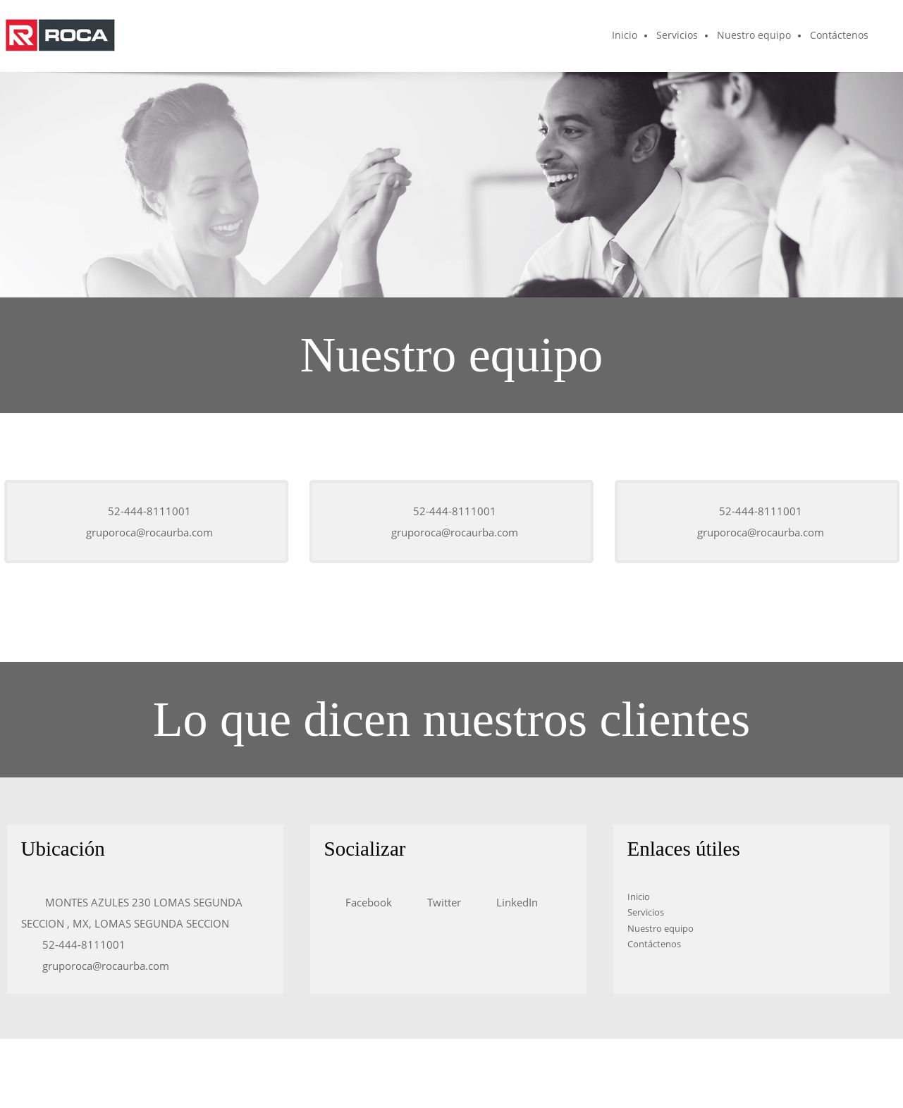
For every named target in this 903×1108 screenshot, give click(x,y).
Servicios (645, 912)
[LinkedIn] (513, 902)
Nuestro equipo (660, 928)
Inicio (638, 896)
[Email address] (146, 532)
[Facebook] (365, 902)
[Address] (145, 913)
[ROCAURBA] (60, 36)
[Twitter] (440, 902)
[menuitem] (625, 36)
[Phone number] (146, 511)
